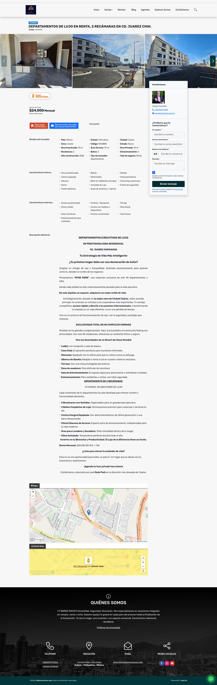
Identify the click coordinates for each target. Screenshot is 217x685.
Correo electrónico (160, 139)
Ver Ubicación (80, 566)
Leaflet (126, 541)
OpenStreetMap (141, 541)
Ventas (107, 9)
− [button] (33, 496)
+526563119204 (161, 110)
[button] (53, 85)
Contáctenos (182, 9)
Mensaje (156, 159)
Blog (133, 9)
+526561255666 (50, 666)
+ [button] (33, 492)
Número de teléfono (160, 149)
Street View (40, 96)
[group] (36, 61)
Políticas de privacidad (108, 627)
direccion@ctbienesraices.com (128, 662)
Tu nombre (157, 130)
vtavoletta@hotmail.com (164, 113)
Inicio (96, 9)
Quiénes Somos (163, 9)
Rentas (121, 9)
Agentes (145, 9)
